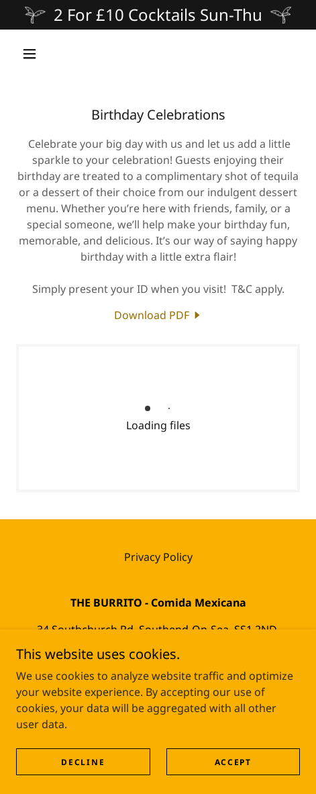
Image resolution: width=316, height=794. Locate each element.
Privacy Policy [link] (158, 556)
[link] (158, 315)
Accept (233, 762)
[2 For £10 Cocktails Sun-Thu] (158, 15)
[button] (30, 53)
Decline (83, 762)
